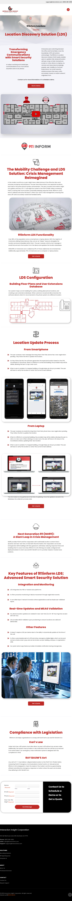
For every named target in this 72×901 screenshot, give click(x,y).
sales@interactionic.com (11, 841)
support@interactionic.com (54, 2)
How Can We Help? (9, 801)
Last (28, 788)
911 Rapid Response (5, 856)
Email (9, 792)
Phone (9, 796)
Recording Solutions (5, 853)
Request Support (4, 883)
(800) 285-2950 (67, 2)
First (16, 788)
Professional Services (6, 870)
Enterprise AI (3, 858)
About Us (2, 868)
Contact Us (3, 880)
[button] (36, 86)
